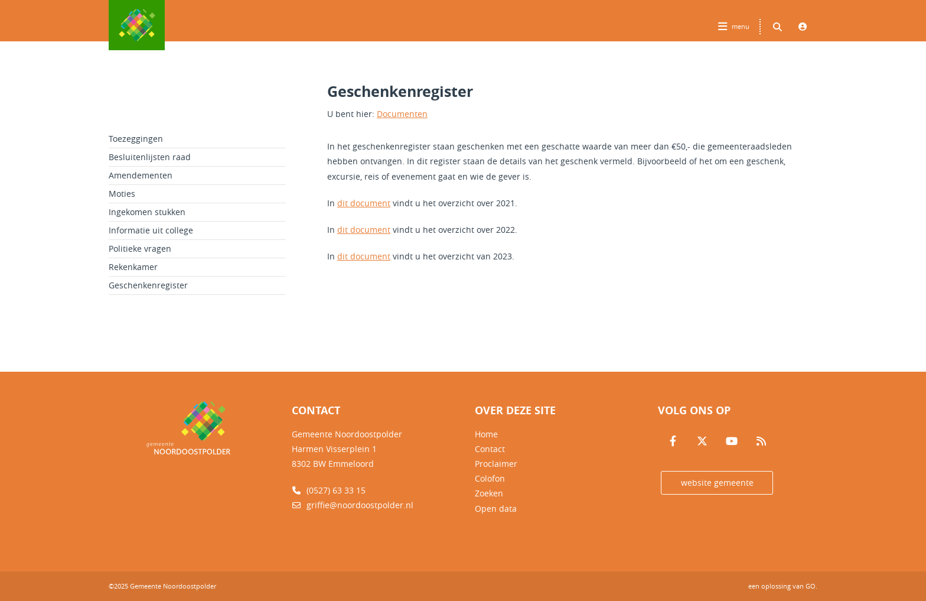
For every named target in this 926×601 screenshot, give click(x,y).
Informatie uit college (151, 230)
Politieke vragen (140, 248)
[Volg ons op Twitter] (702, 441)
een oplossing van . (782, 585)
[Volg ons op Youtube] (732, 441)
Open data (496, 508)
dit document (363, 203)
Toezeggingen (136, 138)
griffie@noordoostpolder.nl (352, 505)
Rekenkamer (133, 266)
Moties (122, 193)
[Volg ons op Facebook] (672, 441)
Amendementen (140, 175)
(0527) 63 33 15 (329, 490)
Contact (490, 448)
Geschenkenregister (148, 285)
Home (486, 434)
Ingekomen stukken (147, 211)
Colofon (490, 478)
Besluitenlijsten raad (150, 157)
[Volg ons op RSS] (761, 441)
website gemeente (717, 482)
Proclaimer (496, 463)
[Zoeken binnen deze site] (777, 26)
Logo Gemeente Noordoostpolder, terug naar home (137, 25)
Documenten (402, 113)
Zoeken (489, 493)
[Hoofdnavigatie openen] (735, 27)
